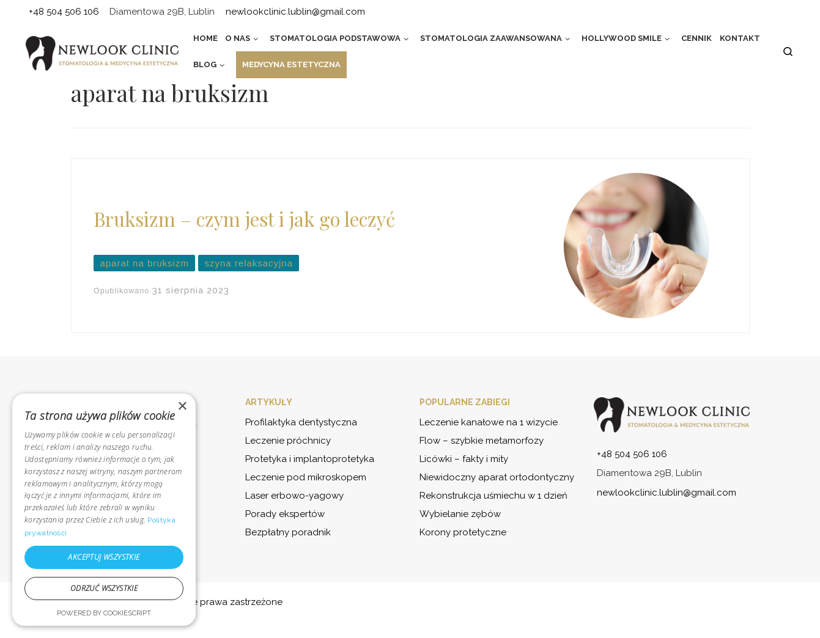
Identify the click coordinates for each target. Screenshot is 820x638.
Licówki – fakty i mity (463, 458)
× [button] (182, 406)
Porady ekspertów (285, 513)
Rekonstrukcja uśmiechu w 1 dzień (493, 495)
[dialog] (104, 510)
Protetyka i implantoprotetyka (309, 458)
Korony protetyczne (462, 532)
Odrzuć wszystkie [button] (104, 588)
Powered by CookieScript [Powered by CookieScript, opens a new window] (104, 613)
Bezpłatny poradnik (288, 532)
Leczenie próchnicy (288, 440)
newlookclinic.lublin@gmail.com (666, 492)
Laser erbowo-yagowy (294, 495)
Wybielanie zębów (460, 513)
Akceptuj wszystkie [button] (103, 557)
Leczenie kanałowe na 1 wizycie (488, 422)
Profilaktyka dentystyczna (301, 422)
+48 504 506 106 (632, 454)
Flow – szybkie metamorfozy (481, 440)
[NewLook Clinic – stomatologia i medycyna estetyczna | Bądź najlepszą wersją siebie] (102, 53)
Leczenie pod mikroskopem (305, 477)
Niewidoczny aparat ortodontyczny (496, 477)
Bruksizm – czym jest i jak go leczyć (244, 219)
